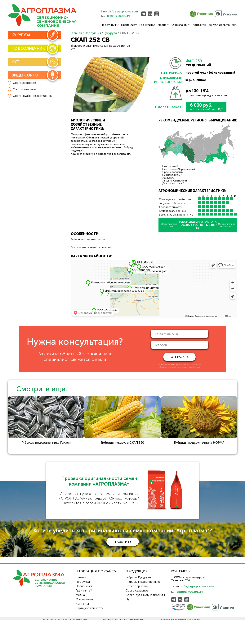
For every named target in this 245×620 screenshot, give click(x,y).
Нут (128, 596)
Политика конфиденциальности (122, 616)
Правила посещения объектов (179, 616)
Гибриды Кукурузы (138, 574)
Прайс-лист (129, 25)
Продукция (109, 25)
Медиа (163, 25)
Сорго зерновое (137, 583)
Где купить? (147, 25)
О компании (181, 25)
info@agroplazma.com (123, 11)
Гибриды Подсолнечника (143, 578)
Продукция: (137, 568)
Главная (76, 33)
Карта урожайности (89, 605)
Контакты (199, 25)
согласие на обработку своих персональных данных (180, 365)
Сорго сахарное (137, 587)
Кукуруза (110, 33)
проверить (122, 538)
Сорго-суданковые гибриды (145, 591)
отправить (180, 357)
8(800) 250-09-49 (118, 16)
